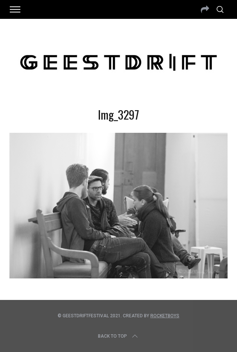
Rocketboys (164, 315)
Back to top (118, 336)
